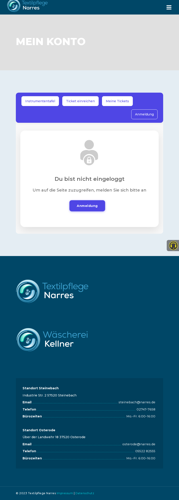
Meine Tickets (117, 101)
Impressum (65, 493)
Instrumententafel (40, 101)
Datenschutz (84, 493)
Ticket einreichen (80, 101)
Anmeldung (144, 114)
